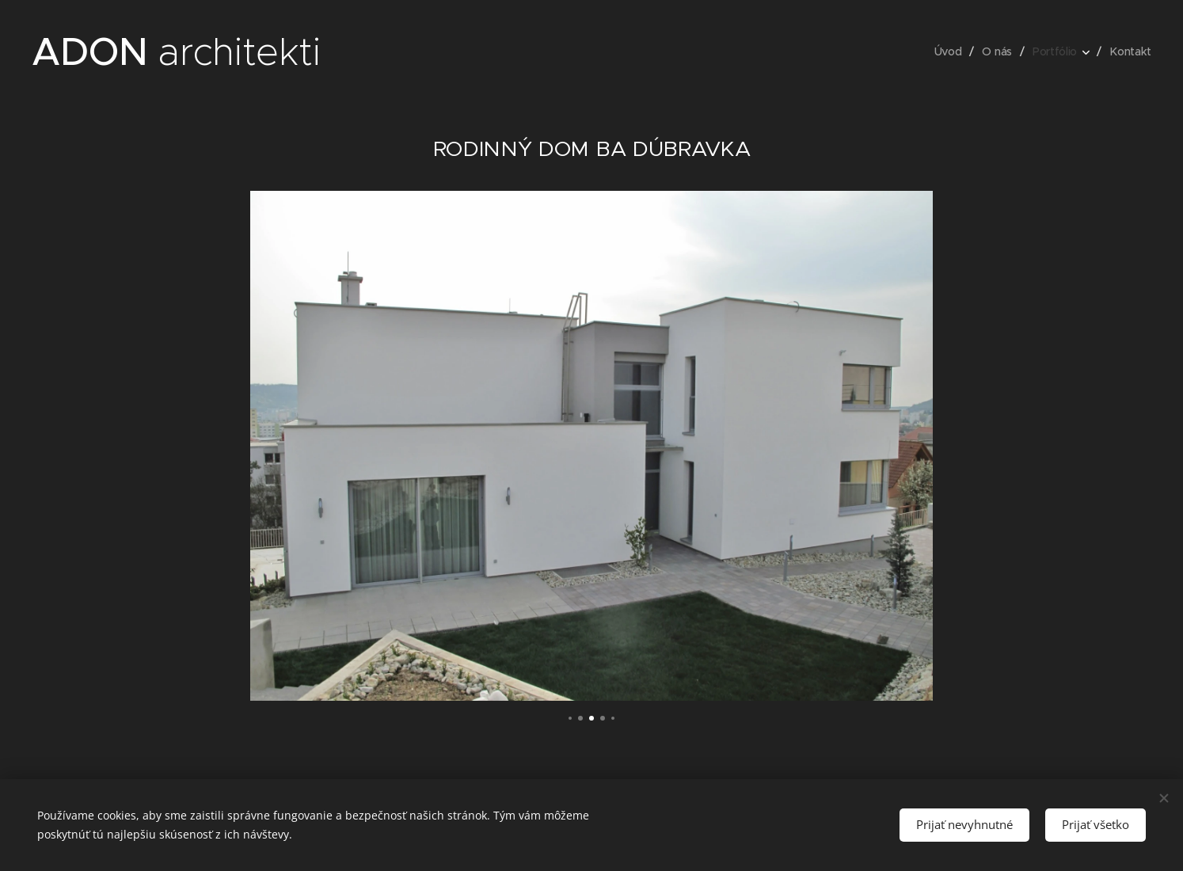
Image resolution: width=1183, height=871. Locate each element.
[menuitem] (948, 51)
